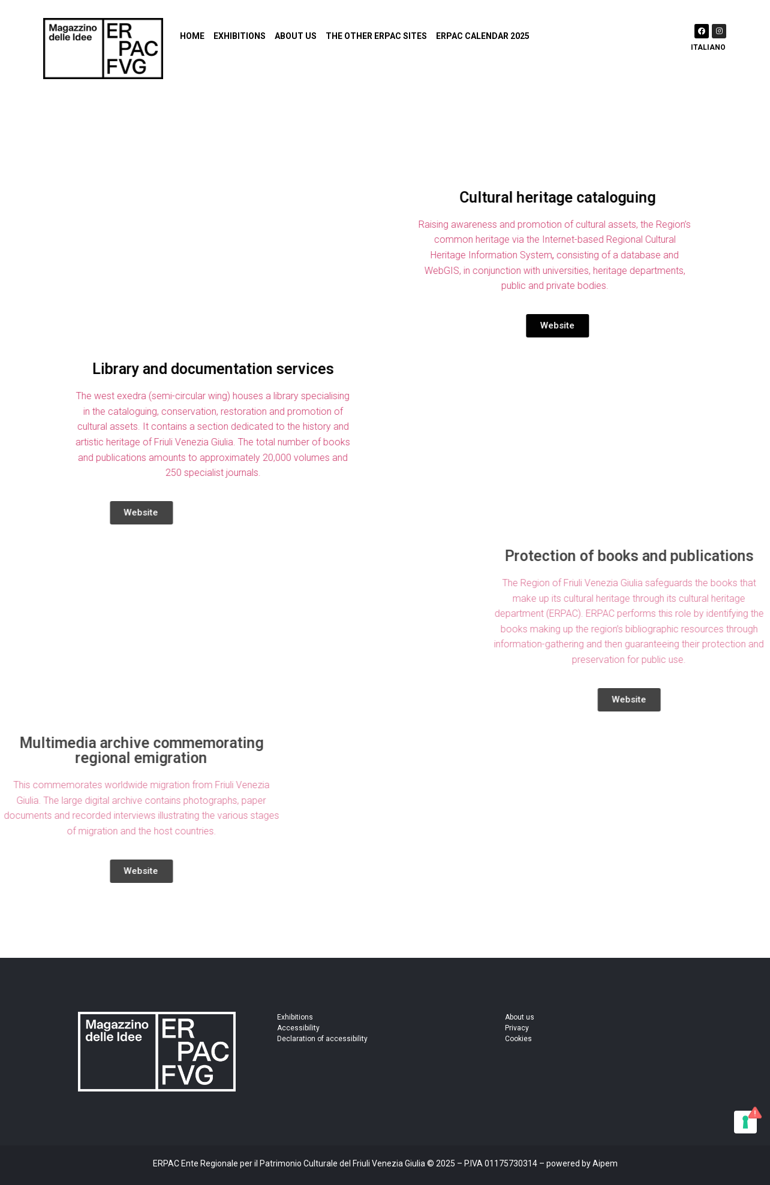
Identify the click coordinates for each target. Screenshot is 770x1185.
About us (296, 36)
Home (192, 36)
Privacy (517, 1028)
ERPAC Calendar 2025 (483, 36)
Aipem (605, 1163)
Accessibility (298, 1028)
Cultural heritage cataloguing (570, 197)
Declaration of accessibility (322, 1039)
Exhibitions (239, 36)
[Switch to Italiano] (707, 46)
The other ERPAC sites (376, 36)
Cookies (518, 1039)
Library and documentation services (200, 369)
